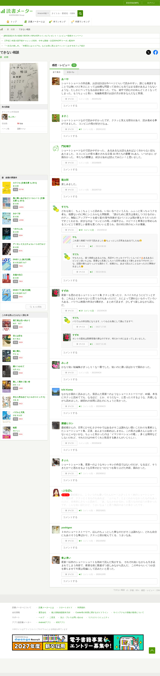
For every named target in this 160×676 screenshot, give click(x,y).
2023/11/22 (100, 129)
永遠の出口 (17, 275)
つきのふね (17, 229)
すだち (65, 206)
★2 (91, 246)
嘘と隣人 (17, 351)
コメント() (84, 99)
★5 (80, 510)
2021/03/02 (100, 541)
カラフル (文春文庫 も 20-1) (25, 183)
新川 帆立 (16, 339)
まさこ (65, 116)
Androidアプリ (45, 622)
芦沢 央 (16, 354)
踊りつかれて (18, 366)
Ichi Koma (67, 389)
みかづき (17, 213)
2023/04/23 (100, 406)
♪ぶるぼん (66, 490)
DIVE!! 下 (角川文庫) (22, 290)
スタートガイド (65, 607)
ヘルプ (41, 617)
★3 (80, 129)
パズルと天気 (18, 412)
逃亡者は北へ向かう (21, 320)
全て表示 (56, 72)
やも (75, 237)
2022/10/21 (100, 510)
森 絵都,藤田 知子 (20, 262)
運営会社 (42, 612)
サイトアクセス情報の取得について (128, 612)
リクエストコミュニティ (98, 617)
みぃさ (65, 362)
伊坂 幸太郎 (17, 415)
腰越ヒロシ (67, 423)
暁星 (15, 428)
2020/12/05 (100, 574)
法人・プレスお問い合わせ (71, 617)
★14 (81, 311)
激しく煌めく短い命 (21, 382)
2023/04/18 (96, 443)
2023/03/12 (100, 473)
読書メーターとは (46, 607)
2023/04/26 (102, 311)
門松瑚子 (66, 146)
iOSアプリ (60, 622)
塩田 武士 (16, 369)
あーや (65, 79)
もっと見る (36, 307)
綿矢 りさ (16, 385)
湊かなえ (16, 431)
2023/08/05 (96, 163)
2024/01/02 (96, 99)
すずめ (65, 290)
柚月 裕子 (17, 323)
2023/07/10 (96, 190)
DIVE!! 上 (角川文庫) (22, 259)
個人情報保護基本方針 (60, 612)
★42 (81, 230)
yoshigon (66, 527)
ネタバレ (71, 72)
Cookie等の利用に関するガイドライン (92, 612)
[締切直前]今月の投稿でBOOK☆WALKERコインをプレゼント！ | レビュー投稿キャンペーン (43, 36)
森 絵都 (11, 29)
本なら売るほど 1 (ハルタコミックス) (29, 397)
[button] (80, 13)
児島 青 (16, 400)
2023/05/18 (102, 230)
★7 (80, 473)
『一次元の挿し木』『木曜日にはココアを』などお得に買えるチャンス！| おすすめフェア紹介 (44, 46)
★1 (91, 327)
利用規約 (81, 607)
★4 (80, 541)
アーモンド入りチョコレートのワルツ (29, 244)
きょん (65, 460)
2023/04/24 (96, 373)
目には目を (17, 336)
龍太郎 (65, 179)
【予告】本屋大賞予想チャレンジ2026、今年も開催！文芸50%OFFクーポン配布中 (39, 41)
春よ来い (12, 117)
